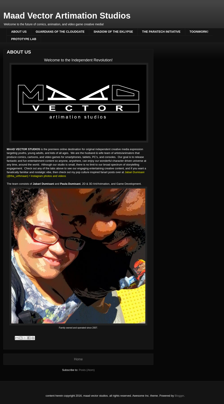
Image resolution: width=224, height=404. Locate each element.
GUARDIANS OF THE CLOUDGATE (60, 31)
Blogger (179, 395)
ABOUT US (19, 31)
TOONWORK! (199, 31)
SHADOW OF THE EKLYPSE (113, 31)
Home (78, 359)
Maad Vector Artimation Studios (67, 15)
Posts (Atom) (87, 370)
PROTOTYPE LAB (23, 39)
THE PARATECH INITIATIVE (161, 31)
